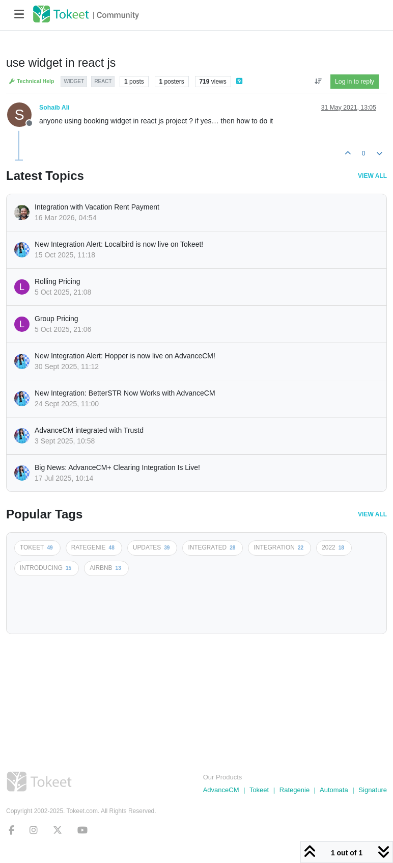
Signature (372, 790)
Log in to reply (354, 81)
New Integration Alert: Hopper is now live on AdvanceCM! (125, 356)
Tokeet (259, 790)
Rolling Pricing (57, 281)
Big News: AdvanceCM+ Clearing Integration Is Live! (117, 467)
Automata (334, 790)
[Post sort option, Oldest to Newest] (318, 81)
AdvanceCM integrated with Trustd (89, 430)
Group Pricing (56, 319)
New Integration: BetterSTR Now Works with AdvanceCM (125, 393)
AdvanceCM (221, 790)
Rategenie (294, 790)
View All (372, 175)
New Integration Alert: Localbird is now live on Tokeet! (119, 244)
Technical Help (31, 81)
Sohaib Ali (54, 107)
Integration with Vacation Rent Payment (97, 207)
